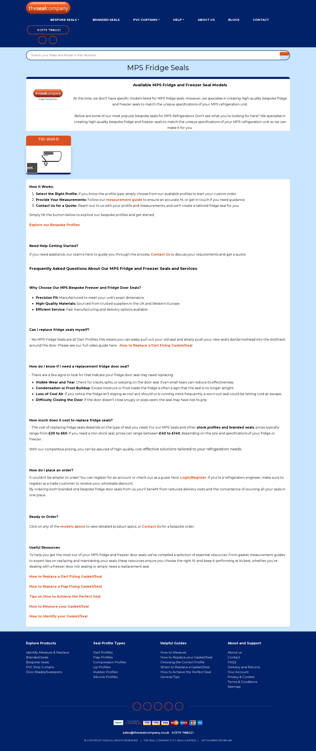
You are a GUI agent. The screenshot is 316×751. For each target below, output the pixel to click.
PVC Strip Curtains (40, 667)
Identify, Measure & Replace (47, 652)
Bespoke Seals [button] (63, 20)
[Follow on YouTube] (179, 706)
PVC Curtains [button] (145, 20)
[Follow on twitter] (169, 706)
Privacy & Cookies (241, 677)
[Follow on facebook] (137, 706)
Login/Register (193, 478)
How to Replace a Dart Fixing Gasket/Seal (156, 345)
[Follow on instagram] (158, 706)
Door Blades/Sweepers (44, 672)
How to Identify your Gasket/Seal (58, 616)
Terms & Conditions (242, 682)
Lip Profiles (101, 667)
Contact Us (151, 526)
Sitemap (234, 687)
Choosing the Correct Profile (182, 662)
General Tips (169, 677)
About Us (206, 20)
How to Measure (173, 652)
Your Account (238, 672)
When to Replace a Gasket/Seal (185, 667)
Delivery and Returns (244, 667)
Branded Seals (106, 20)
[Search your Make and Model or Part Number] (153, 55)
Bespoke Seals (37, 662)
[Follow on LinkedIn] (147, 706)
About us (235, 652)
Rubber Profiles (105, 672)
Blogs (233, 20)
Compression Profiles (109, 662)
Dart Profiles (103, 652)
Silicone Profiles (105, 677)
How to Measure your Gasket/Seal (59, 606)
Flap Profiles (103, 657)
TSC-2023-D (48, 139)
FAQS (232, 662)
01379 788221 (182, 732)
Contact (261, 20)
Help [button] (177, 20)
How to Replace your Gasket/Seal (186, 657)
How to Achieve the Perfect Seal (185, 672)
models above (72, 526)
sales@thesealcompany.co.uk (146, 732)
